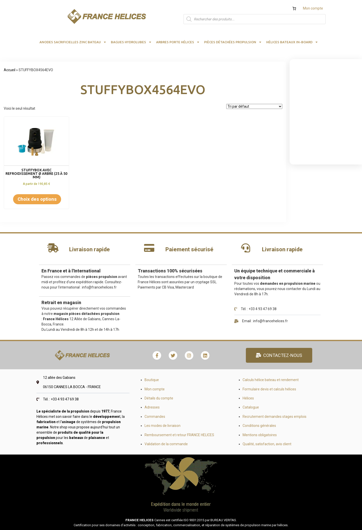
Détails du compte (159, 398)
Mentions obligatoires (260, 435)
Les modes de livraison (162, 426)
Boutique (152, 380)
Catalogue (251, 407)
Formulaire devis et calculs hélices (269, 389)
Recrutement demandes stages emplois (274, 417)
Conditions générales (259, 426)
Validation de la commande (166, 444)
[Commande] (254, 106)
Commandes (155, 417)
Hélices (248, 398)
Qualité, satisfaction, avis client (267, 444)
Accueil (9, 70)
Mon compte (313, 8)
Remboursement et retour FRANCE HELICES (179, 435)
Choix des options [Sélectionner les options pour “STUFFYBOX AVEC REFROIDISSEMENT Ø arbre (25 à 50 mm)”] (37, 199)
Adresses (152, 407)
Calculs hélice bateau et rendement (271, 380)
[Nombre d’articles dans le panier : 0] (294, 8)
